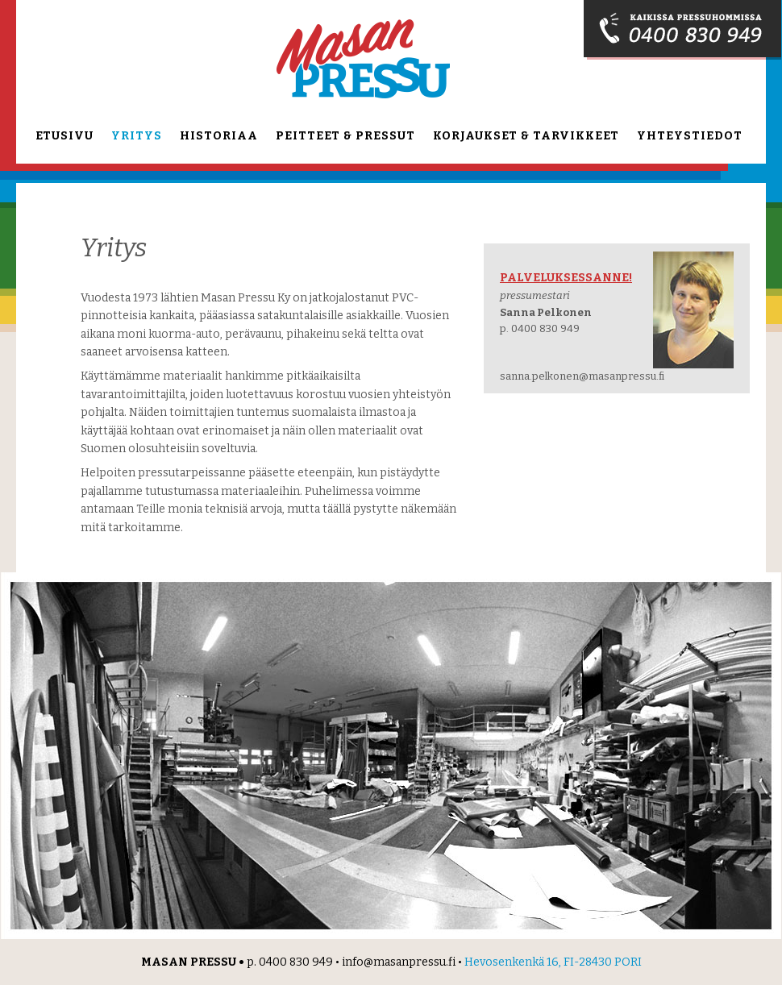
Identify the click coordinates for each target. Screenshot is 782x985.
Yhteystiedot (689, 136)
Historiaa (219, 136)
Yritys (136, 136)
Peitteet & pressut (345, 136)
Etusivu (64, 136)
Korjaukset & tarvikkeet (526, 136)
